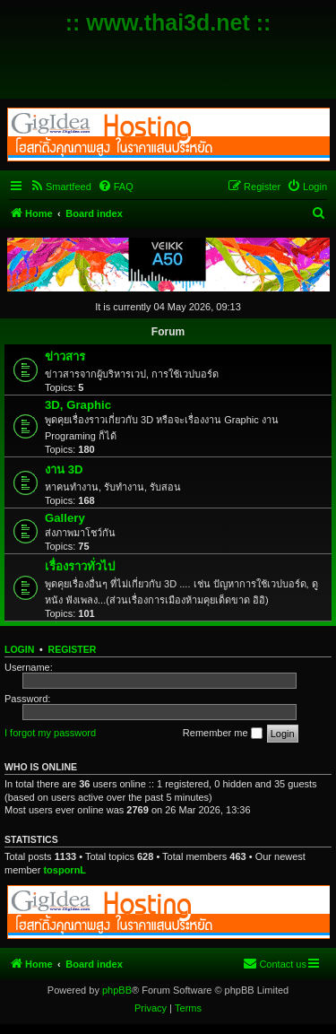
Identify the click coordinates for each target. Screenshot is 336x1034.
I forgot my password (50, 732)
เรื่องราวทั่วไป (80, 566)
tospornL (64, 870)
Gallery (65, 518)
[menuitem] (60, 186)
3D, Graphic (78, 405)
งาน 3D (64, 469)
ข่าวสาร (65, 356)
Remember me (223, 733)
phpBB (117, 990)
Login (19, 649)
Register (72, 649)
